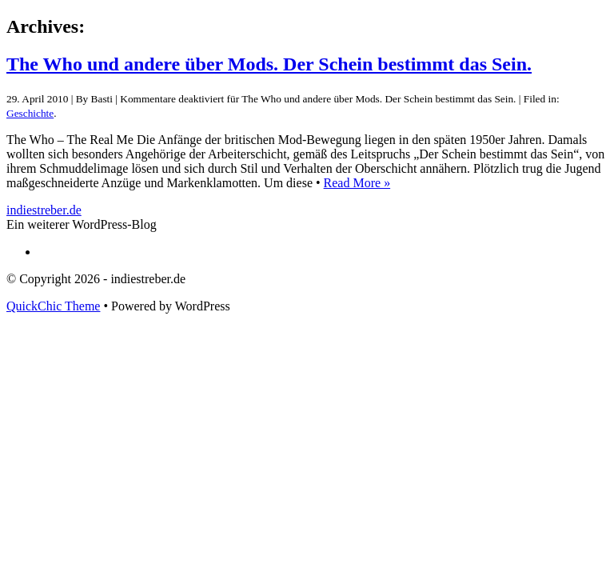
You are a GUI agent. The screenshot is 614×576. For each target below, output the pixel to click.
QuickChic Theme (53, 306)
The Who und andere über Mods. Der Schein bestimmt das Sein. (269, 64)
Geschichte (30, 113)
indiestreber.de (44, 210)
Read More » (357, 183)
